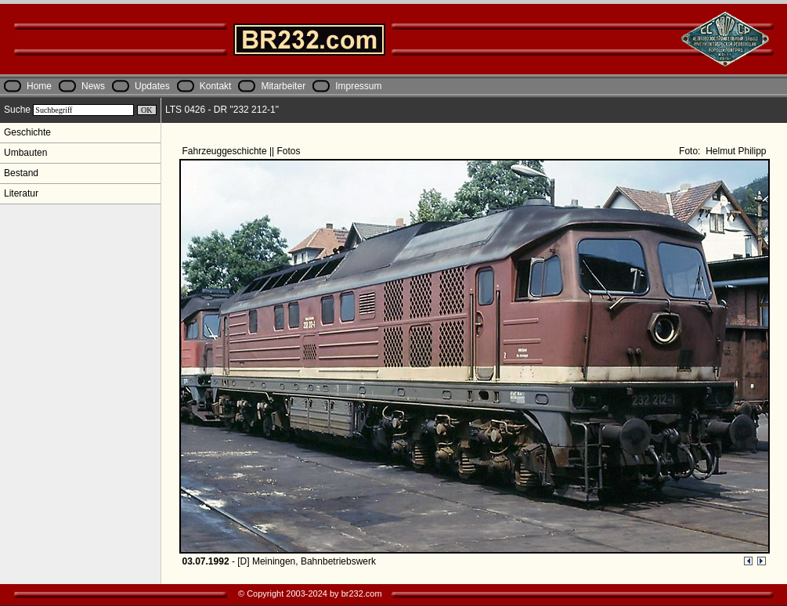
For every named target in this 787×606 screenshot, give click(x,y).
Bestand (21, 173)
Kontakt (216, 86)
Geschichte (27, 132)
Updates (152, 86)
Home (39, 86)
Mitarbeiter (283, 86)
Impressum (358, 86)
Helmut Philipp (735, 151)
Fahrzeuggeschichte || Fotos (242, 151)
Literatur (21, 193)
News (93, 86)
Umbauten (25, 152)
